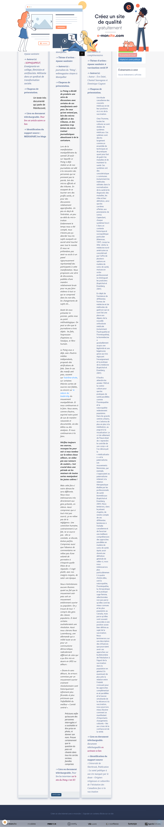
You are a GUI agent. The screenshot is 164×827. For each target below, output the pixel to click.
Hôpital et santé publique (130, 59)
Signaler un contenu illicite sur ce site (98, 814)
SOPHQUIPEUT (32, 62)
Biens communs (126, 41)
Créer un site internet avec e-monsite (66, 814)
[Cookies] (4, 822)
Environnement (126, 50)
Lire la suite (56, 795)
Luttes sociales (126, 46)
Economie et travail (128, 55)
